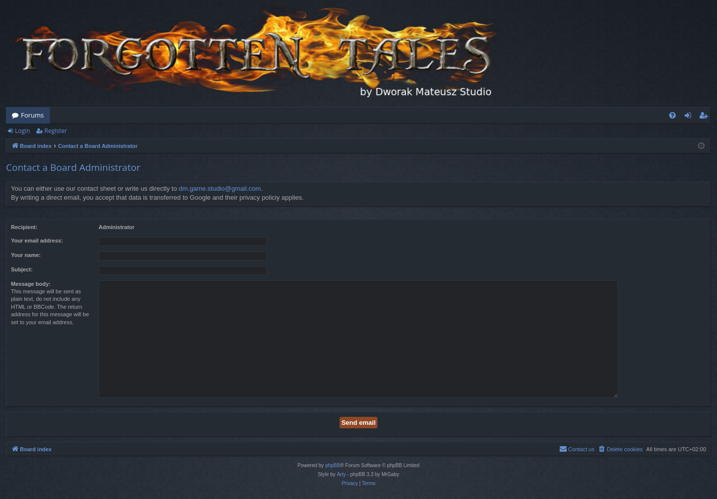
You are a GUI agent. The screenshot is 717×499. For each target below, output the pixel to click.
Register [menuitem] (705, 117)
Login (22, 130)
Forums (32, 115)
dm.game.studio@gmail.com (220, 188)
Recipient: (24, 227)
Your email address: (37, 241)
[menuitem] (672, 115)
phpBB (332, 465)
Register (55, 130)
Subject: (21, 269)
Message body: (30, 284)
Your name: (26, 255)
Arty (341, 474)
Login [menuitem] (690, 117)
